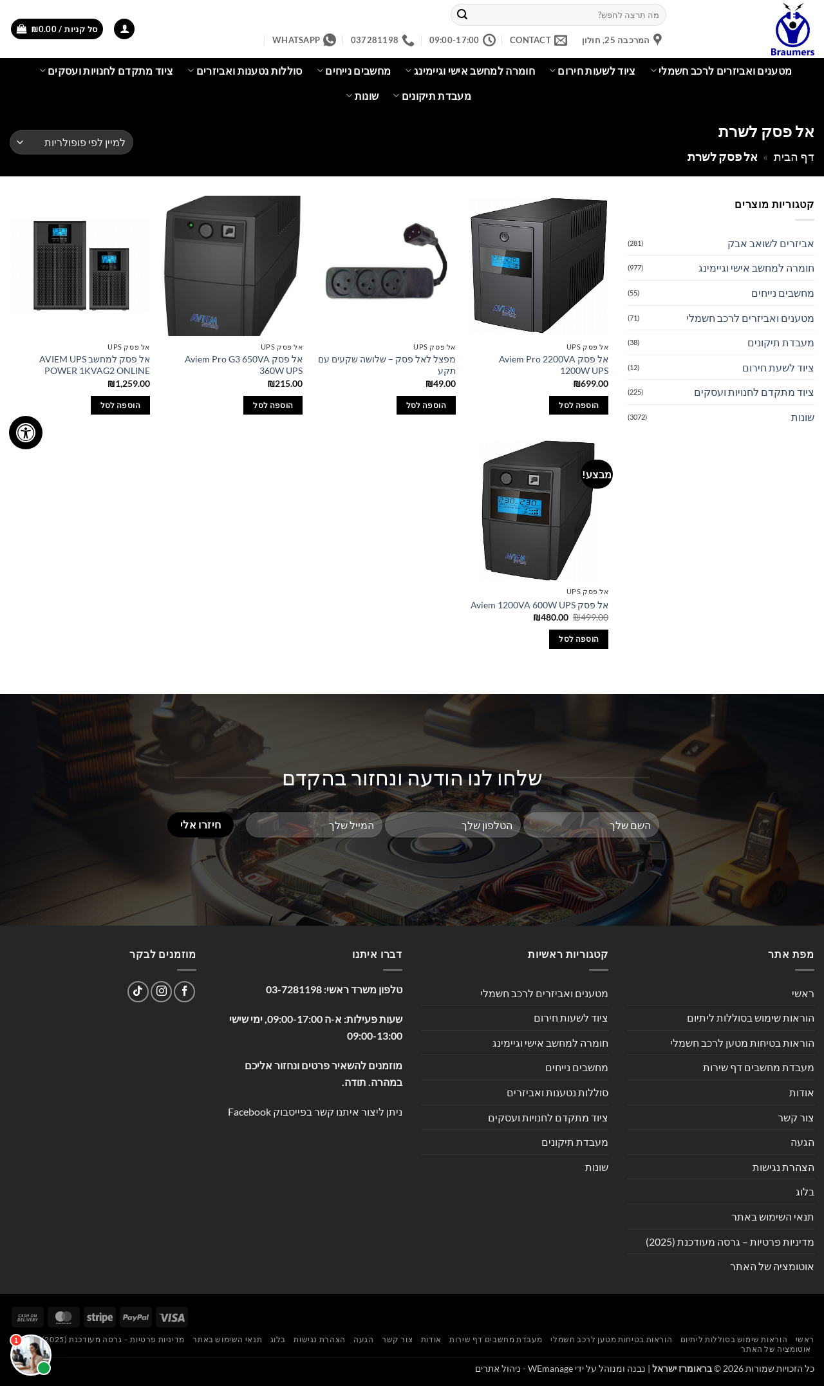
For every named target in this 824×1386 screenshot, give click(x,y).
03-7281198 (294, 989)
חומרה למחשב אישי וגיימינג (470, 70)
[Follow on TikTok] (138, 991)
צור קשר (796, 1117)
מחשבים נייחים (354, 70)
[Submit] (462, 15)
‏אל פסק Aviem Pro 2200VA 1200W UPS (553, 365)
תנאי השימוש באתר (772, 1216)
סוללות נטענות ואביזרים (245, 70)
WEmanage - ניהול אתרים (524, 1368)
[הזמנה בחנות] (71, 142)
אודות (801, 1092)
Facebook (249, 1111)
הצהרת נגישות (783, 1167)
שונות (362, 95)
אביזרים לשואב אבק (770, 243)
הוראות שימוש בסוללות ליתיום (750, 1017)
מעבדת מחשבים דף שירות (758, 1067)
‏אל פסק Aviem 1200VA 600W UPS (539, 604)
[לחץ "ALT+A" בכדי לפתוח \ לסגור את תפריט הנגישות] (25, 432)
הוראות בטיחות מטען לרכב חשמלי (742, 1042)
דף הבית (794, 156)
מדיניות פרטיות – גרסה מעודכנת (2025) (730, 1241)
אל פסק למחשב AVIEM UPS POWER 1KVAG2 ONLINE (94, 365)
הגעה (802, 1142)
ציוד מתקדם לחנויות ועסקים (106, 70)
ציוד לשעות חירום (592, 70)
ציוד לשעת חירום (778, 367)
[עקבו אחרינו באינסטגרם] (161, 991)
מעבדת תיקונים (432, 95)
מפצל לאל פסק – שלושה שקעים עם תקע (387, 365)
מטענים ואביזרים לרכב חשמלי (721, 70)
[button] (124, 29)
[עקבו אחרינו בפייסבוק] (184, 991)
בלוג (805, 1191)
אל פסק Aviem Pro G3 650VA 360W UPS (244, 365)
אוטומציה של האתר (772, 1266)
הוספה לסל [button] (579, 405)
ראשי (803, 993)
